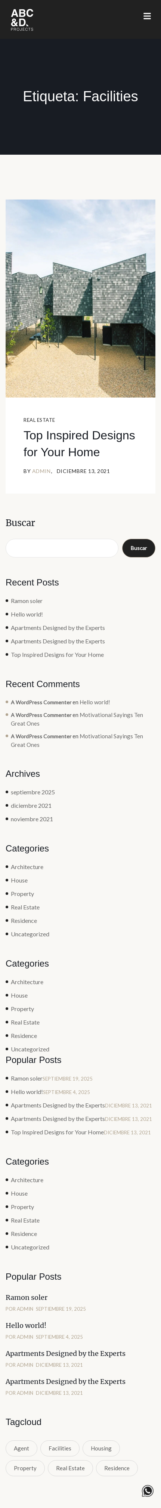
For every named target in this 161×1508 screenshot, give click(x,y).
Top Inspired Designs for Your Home (79, 444)
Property (22, 893)
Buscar (20, 523)
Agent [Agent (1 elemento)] (21, 1448)
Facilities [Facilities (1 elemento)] (60, 1448)
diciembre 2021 (31, 805)
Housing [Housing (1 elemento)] (101, 1448)
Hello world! (27, 614)
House (19, 880)
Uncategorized (30, 933)
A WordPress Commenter (41, 702)
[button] (147, 16)
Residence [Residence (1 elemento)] (117, 1468)
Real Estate (39, 420)
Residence (24, 920)
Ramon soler (27, 600)
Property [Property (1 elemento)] (25, 1468)
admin (41, 471)
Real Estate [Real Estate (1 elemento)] (70, 1468)
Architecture (27, 866)
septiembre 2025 (33, 791)
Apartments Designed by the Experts (58, 627)
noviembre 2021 (32, 818)
